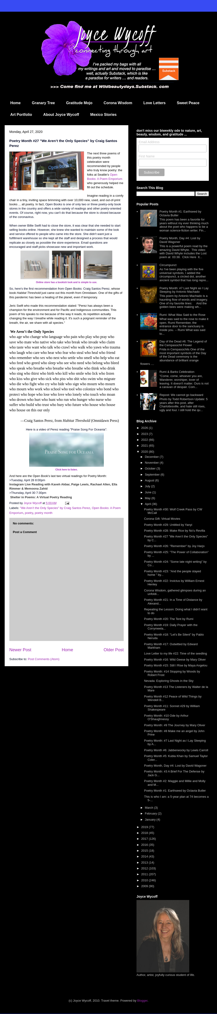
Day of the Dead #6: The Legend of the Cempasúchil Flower (183, 343)
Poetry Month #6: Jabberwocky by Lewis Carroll (176, 750)
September (153, 474)
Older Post (114, 650)
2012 (145, 868)
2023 (145, 434)
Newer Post (20, 650)
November (152, 462)
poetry (29, 513)
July (148, 486)
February (151, 813)
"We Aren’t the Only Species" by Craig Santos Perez (55, 508)
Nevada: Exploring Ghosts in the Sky (168, 681)
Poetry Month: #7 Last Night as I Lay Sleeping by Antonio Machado (183, 290)
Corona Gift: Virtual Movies (162, 518)
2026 (145, 428)
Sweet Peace (188, 103)
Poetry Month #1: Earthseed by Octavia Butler (175, 790)
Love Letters (155, 103)
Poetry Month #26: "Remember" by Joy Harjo (174, 546)
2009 (145, 886)
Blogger (142, 1000)
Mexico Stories (103, 115)
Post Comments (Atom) (44, 659)
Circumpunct (167, 265)
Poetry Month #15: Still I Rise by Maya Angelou (175, 665)
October (151, 468)
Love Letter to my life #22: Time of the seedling (175, 653)
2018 (145, 833)
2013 (145, 862)
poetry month (43, 513)
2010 (145, 880)
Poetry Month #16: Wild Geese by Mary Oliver (175, 659)
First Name (146, 156)
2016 (145, 845)
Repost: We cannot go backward (181, 395)
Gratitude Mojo (79, 103)
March (149, 807)
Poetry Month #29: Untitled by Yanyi (168, 525)
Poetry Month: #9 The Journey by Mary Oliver (174, 725)
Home (15, 103)
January (151, 819)
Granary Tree (43, 103)
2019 (145, 827)
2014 (145, 856)
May (148, 498)
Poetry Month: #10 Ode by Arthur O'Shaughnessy (166, 717)
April (148, 504)
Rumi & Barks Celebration (176, 372)
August (150, 480)
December (152, 457)
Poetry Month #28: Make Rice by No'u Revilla (174, 530)
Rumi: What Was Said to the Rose (182, 315)
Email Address (149, 142)
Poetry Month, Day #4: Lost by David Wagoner (179, 240)
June (148, 492)
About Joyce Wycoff (61, 115)
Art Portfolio (21, 115)
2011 (145, 874)
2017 (145, 838)
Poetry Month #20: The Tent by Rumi (168, 619)
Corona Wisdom (118, 103)
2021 (145, 445)
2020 (145, 451)
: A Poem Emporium (108, 179)
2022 (145, 439)
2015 (145, 850)
